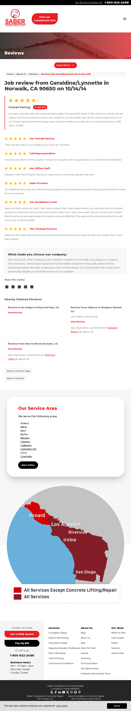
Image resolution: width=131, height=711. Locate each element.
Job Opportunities (89, 668)
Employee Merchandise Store (95, 673)
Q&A (83, 643)
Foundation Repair (58, 633)
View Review (15, 312)
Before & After (118, 633)
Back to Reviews (15, 378)
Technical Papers (89, 663)
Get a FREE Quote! (22, 634)
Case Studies (117, 638)
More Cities (28, 465)
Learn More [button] (62, 706)
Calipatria (26, 445)
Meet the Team (88, 648)
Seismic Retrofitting (59, 638)
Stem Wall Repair (57, 653)
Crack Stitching (56, 658)
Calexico (25, 441)
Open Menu (65, 65)
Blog (83, 633)
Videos (114, 643)
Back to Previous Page (18, 371)
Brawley (25, 438)
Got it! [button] (117, 706)
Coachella (26, 456)
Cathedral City (28, 449)
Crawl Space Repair (58, 643)
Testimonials (117, 653)
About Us (85, 638)
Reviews (115, 648)
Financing (85, 658)
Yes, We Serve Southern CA (88, 2)
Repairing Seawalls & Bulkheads (64, 648)
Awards (84, 653)
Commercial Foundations (61, 663)
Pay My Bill (22, 643)
